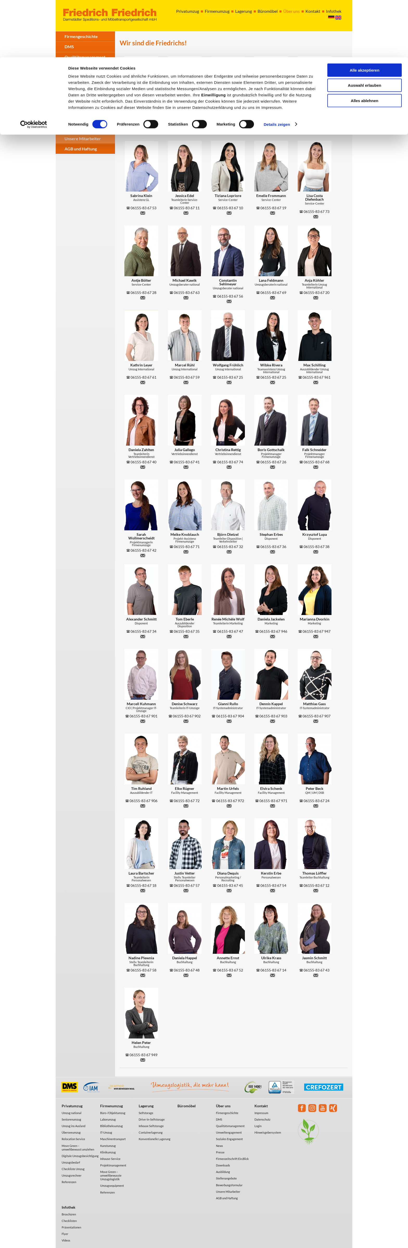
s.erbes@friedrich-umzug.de (272, 551)
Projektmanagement (113, 1165)
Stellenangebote (80, 128)
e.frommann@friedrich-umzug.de (272, 212)
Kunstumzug (108, 1145)
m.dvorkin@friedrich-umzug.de (316, 635)
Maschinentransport (113, 1139)
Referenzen (69, 1182)
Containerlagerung (151, 1132)
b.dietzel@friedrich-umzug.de (229, 551)
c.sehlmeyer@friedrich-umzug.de (229, 300)
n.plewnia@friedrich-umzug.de (142, 974)
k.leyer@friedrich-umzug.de (142, 381)
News (70, 87)
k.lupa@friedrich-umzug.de (316, 551)
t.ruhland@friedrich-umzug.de (142, 805)
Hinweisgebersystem (267, 1132)
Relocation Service (73, 1139)
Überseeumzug (71, 1132)
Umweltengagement (229, 1132)
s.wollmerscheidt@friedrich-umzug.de (142, 554)
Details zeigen (277, 67)
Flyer (65, 1233)
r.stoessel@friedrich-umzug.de (142, 127)
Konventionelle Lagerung (154, 1139)
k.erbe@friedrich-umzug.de (272, 890)
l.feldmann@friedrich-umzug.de (272, 297)
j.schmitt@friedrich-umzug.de (316, 974)
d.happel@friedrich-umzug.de (186, 974)
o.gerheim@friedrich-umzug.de (186, 127)
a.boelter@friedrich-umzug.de (142, 297)
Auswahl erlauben (364, 28)
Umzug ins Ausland (73, 1126)
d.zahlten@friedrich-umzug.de (142, 466)
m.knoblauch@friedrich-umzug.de (186, 551)
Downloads (75, 108)
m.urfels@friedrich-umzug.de (229, 805)
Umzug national (71, 1113)
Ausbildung (75, 118)
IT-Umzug (106, 1132)
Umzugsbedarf (71, 1162)
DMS (219, 1119)
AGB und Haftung (81, 148)
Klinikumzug (108, 1152)
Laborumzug (108, 1119)
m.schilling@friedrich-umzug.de (316, 381)
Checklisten (69, 1220)
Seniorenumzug (71, 1119)
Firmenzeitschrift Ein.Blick (232, 1158)
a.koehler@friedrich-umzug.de (316, 297)
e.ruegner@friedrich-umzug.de (186, 805)
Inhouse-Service (110, 1158)
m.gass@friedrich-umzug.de (316, 720)
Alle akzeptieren (364, 13)
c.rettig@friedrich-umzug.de (229, 466)
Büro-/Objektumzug (112, 1113)
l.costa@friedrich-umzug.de (316, 216)
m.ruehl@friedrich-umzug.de (186, 381)
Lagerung (146, 1106)
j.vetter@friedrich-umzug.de (186, 890)
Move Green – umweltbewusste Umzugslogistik (111, 1175)
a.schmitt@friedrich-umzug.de (142, 635)
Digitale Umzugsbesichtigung (80, 1156)
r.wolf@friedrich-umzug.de (229, 635)
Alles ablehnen (364, 43)
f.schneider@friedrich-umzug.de (316, 466)
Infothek (68, 1207)
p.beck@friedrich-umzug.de (316, 805)
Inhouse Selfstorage (151, 1126)
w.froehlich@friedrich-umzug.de (229, 381)
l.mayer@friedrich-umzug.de (316, 127)
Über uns (223, 1106)
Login (258, 1126)
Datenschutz (262, 1119)
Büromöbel (186, 1106)
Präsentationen (71, 1227)
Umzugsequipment (112, 1185)
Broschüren (69, 1214)
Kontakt (261, 1106)
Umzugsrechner (71, 1175)
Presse (71, 97)
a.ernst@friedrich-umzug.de (229, 974)
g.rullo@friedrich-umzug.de (229, 720)
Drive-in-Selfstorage (152, 1119)
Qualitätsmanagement (230, 1126)
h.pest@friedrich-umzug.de (229, 127)
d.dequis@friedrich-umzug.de (229, 890)
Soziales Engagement (84, 77)
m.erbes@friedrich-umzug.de (272, 127)
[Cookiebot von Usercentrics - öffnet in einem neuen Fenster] (33, 67)
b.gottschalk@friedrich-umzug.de (272, 466)
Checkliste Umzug (73, 1169)
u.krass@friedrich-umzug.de (272, 974)
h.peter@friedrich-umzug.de (142, 1059)
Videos (66, 1240)
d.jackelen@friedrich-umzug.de (272, 635)
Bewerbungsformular (229, 1185)
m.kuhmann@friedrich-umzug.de (142, 720)
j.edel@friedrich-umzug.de (186, 212)
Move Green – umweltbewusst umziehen (78, 1147)
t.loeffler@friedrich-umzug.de (316, 890)
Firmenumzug (111, 1106)
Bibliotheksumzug (111, 1126)
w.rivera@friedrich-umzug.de (272, 381)
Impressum (261, 1113)
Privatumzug (72, 1106)
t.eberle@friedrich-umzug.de (186, 635)
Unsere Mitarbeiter (83, 138)
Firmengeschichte (227, 1113)
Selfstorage (146, 1113)
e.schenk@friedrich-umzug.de (272, 805)
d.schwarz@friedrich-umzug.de (186, 720)
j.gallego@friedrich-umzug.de (186, 466)
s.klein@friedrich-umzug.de (142, 212)
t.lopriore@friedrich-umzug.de (229, 212)
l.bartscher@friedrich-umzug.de (142, 890)
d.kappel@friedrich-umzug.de (272, 720)
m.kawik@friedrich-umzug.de (186, 297)
